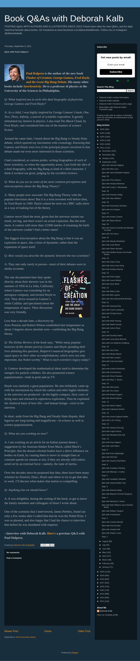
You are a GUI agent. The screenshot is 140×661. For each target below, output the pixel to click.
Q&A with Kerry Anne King (113, 266)
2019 (102, 575)
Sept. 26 (105, 224)
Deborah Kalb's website (109, 101)
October (106, 158)
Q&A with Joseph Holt (111, 529)
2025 (102, 133)
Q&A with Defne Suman (112, 324)
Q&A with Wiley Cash (111, 291)
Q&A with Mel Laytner (111, 295)
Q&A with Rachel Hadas (112, 490)
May (104, 552)
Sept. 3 (105, 518)
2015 (102, 590)
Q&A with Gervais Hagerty (113, 165)
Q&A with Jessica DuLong (113, 428)
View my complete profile (107, 615)
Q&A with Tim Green (110, 391)
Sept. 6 (105, 475)
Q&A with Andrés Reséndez (113, 369)
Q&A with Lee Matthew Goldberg (115, 343)
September (107, 162)
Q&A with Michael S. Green (113, 501)
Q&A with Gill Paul (109, 457)
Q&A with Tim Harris (110, 234)
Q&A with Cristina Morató (112, 522)
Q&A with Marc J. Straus (112, 380)
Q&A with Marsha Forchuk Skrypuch (117, 494)
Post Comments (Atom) (26, 637)
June (104, 549)
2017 (102, 583)
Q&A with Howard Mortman (113, 184)
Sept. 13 (105, 413)
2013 (102, 597)
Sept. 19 (105, 332)
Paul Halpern (35, 73)
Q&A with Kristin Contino (112, 217)
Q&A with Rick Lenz (110, 169)
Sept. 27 (105, 213)
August (105, 541)
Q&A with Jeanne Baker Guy (114, 483)
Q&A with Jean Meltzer (111, 198)
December (107, 151)
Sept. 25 (105, 237)
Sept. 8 (105, 464)
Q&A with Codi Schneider (112, 361)
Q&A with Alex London (111, 358)
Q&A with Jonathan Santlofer (114, 479)
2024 (102, 137)
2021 (102, 148)
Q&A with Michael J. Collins (113, 472)
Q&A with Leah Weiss (111, 245)
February (106, 563)
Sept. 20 (105, 317)
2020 (102, 572)
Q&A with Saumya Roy (111, 306)
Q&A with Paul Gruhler (111, 526)
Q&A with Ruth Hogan (111, 277)
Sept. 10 (105, 439)
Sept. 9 (105, 450)
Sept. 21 (105, 302)
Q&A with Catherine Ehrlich (113, 409)
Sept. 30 (105, 176)
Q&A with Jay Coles (110, 350)
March (105, 560)
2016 (102, 586)
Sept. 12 (105, 424)
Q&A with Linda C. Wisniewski (114, 187)
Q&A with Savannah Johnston (114, 206)
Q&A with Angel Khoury (111, 431)
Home (48, 631)
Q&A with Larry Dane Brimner (114, 339)
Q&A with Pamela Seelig (112, 195)
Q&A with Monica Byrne (112, 398)
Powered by (116, 81)
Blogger (75, 653)
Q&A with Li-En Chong (111, 420)
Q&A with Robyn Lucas (111, 533)
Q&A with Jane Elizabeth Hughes (116, 172)
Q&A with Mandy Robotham (113, 241)
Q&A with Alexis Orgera (111, 405)
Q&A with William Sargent (112, 511)
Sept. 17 (105, 365)
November (107, 155)
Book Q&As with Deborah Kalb (64, 18)
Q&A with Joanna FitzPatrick (114, 461)
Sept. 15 (105, 383)
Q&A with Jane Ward (110, 284)
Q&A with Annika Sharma (112, 269)
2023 (102, 140)
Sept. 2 (105, 537)
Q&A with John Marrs (110, 446)
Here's (51, 533)
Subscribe (116, 71)
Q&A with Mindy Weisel (111, 354)
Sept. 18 (105, 346)
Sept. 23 (105, 273)
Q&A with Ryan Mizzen (111, 220)
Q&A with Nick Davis (110, 387)
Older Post (84, 631)
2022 (102, 144)
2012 (102, 601)
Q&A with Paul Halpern (111, 442)
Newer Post (11, 631)
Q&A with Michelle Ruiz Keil (113, 435)
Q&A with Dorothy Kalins (112, 335)
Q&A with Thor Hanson (111, 180)
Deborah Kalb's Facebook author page (115, 104)
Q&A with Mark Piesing (111, 321)
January (106, 567)
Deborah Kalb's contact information (114, 97)
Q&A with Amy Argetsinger (113, 453)
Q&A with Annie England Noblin (115, 417)
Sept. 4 (105, 497)
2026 (102, 129)
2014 (102, 594)
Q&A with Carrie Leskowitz (113, 310)
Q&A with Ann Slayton (111, 209)
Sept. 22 (105, 288)
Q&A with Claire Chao (111, 262)
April (104, 556)
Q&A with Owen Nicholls (112, 249)
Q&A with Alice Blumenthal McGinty (116, 299)
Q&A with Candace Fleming (113, 468)
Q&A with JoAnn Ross (111, 328)
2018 (102, 579)
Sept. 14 (105, 402)
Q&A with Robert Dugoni (112, 394)
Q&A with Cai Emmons (111, 372)
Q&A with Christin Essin (112, 313)
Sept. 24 (105, 258)
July (104, 545)
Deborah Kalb (106, 611)
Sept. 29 (105, 191)
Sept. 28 (105, 202)
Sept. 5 (105, 486)
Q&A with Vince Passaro (112, 376)
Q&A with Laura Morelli (111, 280)
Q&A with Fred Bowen (111, 514)
